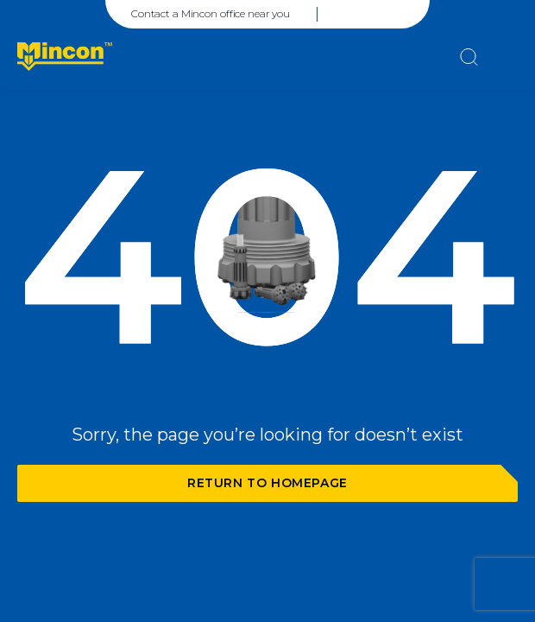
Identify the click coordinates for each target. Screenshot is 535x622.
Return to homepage (267, 483)
